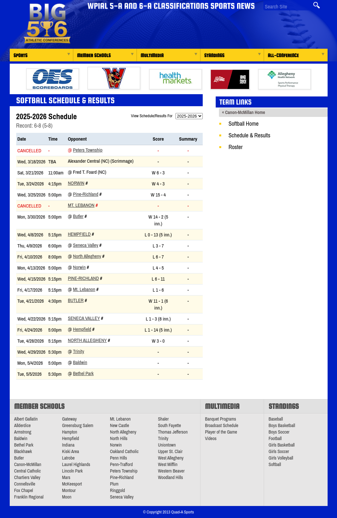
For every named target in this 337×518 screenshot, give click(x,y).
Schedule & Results (250, 135)
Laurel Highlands (76, 464)
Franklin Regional (29, 497)
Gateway (69, 419)
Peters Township (87, 149)
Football (275, 438)
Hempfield (79, 234)
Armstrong (22, 432)
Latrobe (68, 458)
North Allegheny (87, 256)
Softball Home (244, 124)
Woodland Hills (170, 477)
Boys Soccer (279, 432)
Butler (78, 216)
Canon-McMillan (28, 464)
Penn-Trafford (121, 464)
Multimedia (152, 55)
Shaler (163, 419)
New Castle (119, 425)
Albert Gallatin (26, 419)
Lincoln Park (72, 471)
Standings (214, 55)
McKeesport (72, 484)
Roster (236, 147)
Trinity (78, 351)
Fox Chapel (23, 490)
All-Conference (283, 55)
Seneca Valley (85, 245)
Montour (69, 490)
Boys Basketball (282, 425)
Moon (66, 497)
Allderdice (22, 425)
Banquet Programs (220, 419)
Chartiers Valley (27, 477)
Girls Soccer (279, 451)
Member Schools (94, 55)
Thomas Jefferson (173, 432)
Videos (211, 438)
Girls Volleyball (281, 458)
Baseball (276, 419)
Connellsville (24, 484)
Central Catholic (27, 471)
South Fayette (169, 425)
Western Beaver (171, 471)
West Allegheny (171, 458)
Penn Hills (118, 458)
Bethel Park (83, 373)
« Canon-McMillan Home (243, 112)
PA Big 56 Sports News (47, 23)
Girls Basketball (282, 445)
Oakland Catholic (124, 451)
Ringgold (117, 490)
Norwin (76, 183)
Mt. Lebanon (81, 205)
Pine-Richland (85, 194)
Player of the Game (221, 432)
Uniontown (167, 445)
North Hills (118, 438)
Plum (114, 484)
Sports (21, 55)
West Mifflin (167, 464)
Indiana (68, 445)
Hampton (69, 432)
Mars (66, 477)
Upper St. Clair (170, 451)
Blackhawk (23, 451)
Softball (275, 464)
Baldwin (80, 362)
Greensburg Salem (77, 425)
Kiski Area (70, 451)
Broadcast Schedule (221, 425)
